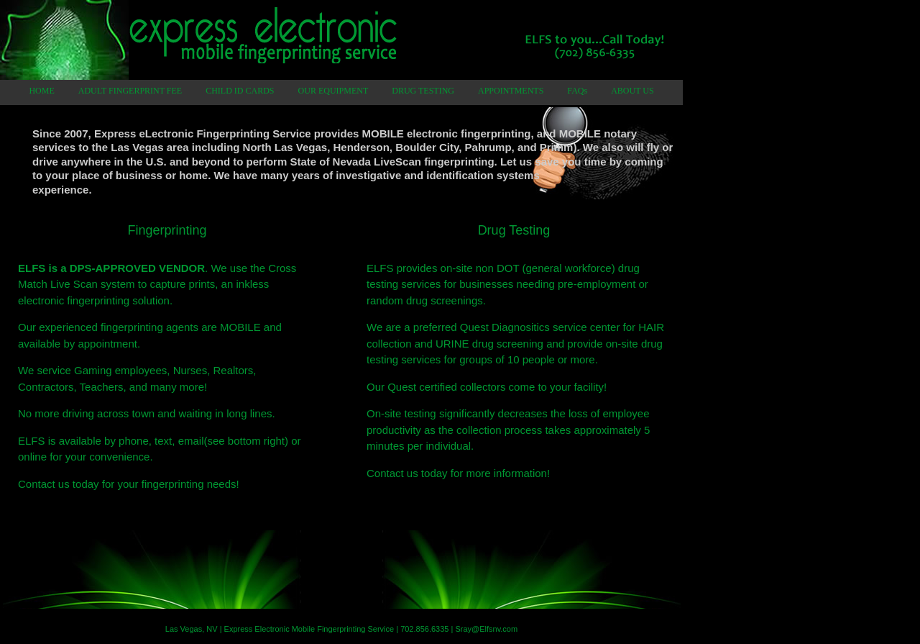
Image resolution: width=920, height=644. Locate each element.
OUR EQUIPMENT (333, 91)
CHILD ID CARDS (240, 91)
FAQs (577, 91)
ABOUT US (632, 91)
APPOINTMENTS (510, 91)
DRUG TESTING (423, 91)
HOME (41, 91)
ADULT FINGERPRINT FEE (130, 91)
